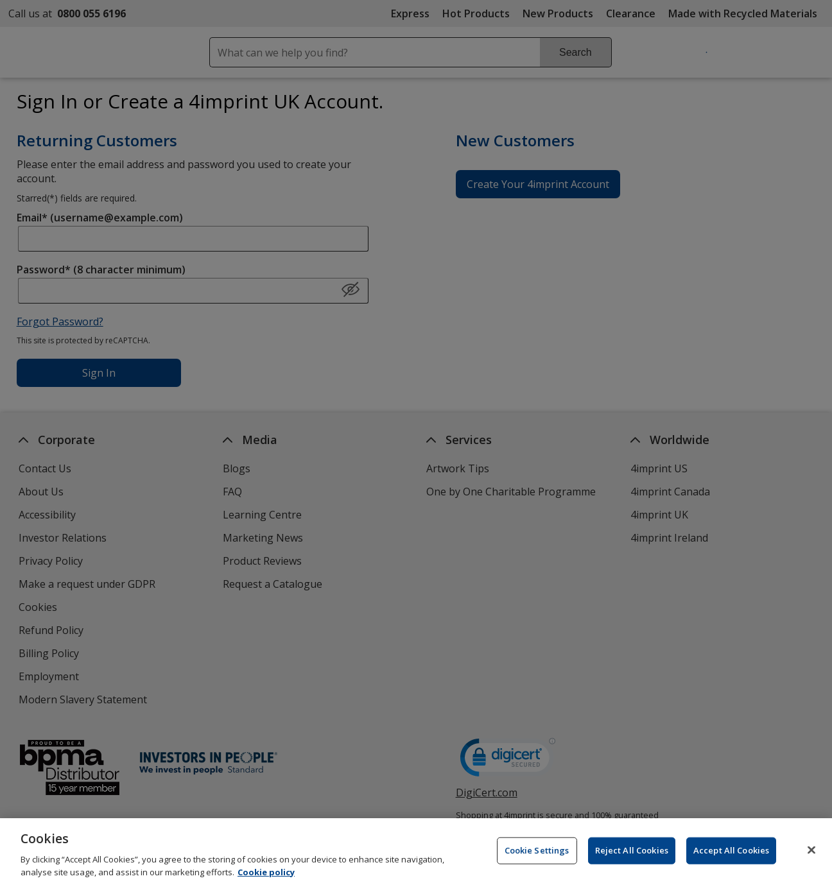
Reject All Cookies (631, 856)
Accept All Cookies (731, 856)
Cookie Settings (537, 856)
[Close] (811, 856)
